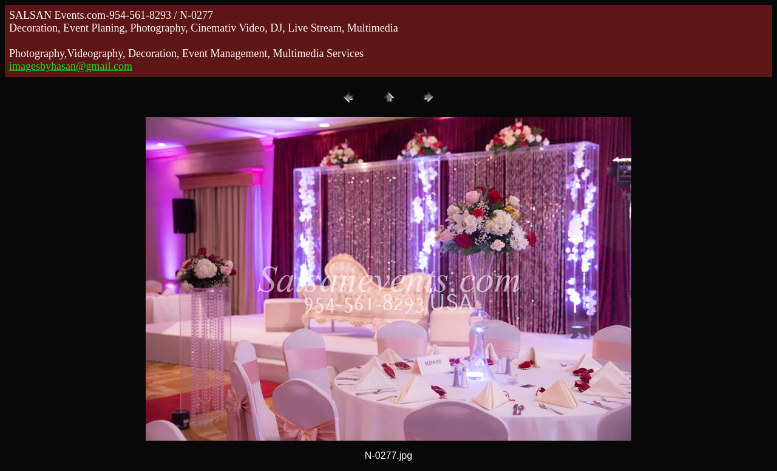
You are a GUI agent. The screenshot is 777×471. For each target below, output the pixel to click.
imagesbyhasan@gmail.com (70, 66)
